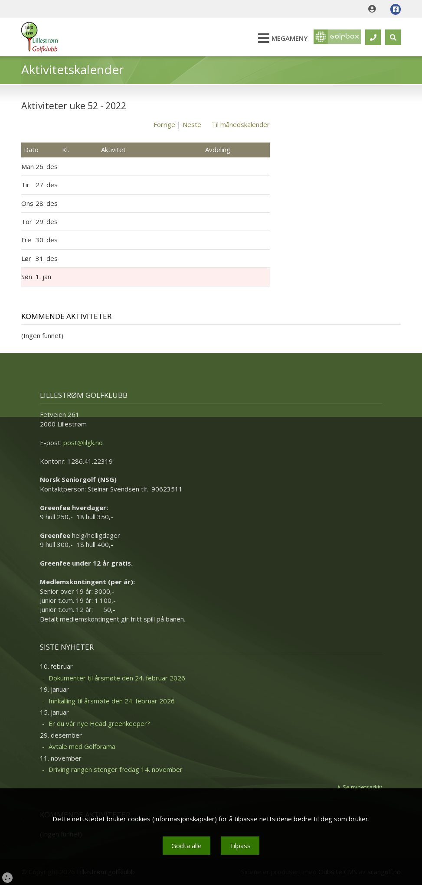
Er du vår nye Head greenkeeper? (99, 723)
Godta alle (186, 845)
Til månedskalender (241, 124)
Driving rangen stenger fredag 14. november (116, 769)
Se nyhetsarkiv (362, 787)
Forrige (164, 124)
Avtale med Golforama (82, 746)
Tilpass (240, 845)
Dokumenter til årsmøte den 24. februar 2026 (117, 678)
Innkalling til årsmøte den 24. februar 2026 (112, 700)
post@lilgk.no (83, 442)
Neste (192, 124)
